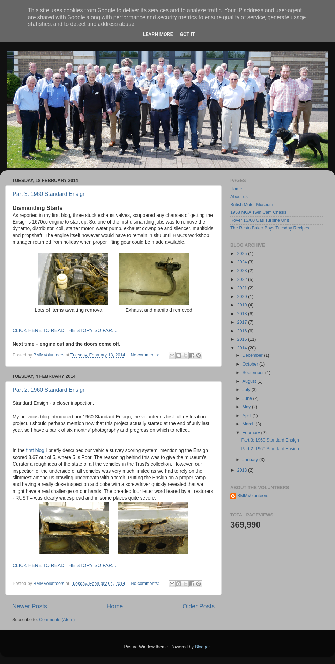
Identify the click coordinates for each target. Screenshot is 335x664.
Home (114, 606)
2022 (242, 279)
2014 (242, 348)
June (248, 398)
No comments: (146, 355)
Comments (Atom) (57, 619)
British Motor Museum (251, 204)
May (247, 406)
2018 (242, 313)
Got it (187, 34)
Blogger (202, 646)
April (248, 415)
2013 (242, 470)
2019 (242, 305)
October (251, 364)
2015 (242, 339)
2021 (242, 287)
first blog (34, 450)
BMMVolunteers (252, 495)
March (249, 424)
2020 (242, 296)
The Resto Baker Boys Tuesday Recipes (269, 228)
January (251, 459)
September (254, 372)
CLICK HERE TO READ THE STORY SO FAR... (64, 565)
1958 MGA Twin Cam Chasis (258, 212)
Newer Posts (29, 606)
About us (239, 196)
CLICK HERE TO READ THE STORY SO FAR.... (65, 330)
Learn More (158, 34)
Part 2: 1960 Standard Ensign (49, 390)
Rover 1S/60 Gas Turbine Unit (259, 220)
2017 (242, 322)
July (247, 389)
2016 (242, 331)
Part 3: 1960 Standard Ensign (49, 194)
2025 (242, 253)
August (250, 381)
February (252, 432)
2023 (242, 270)
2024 (242, 262)
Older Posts (199, 606)
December (253, 355)
